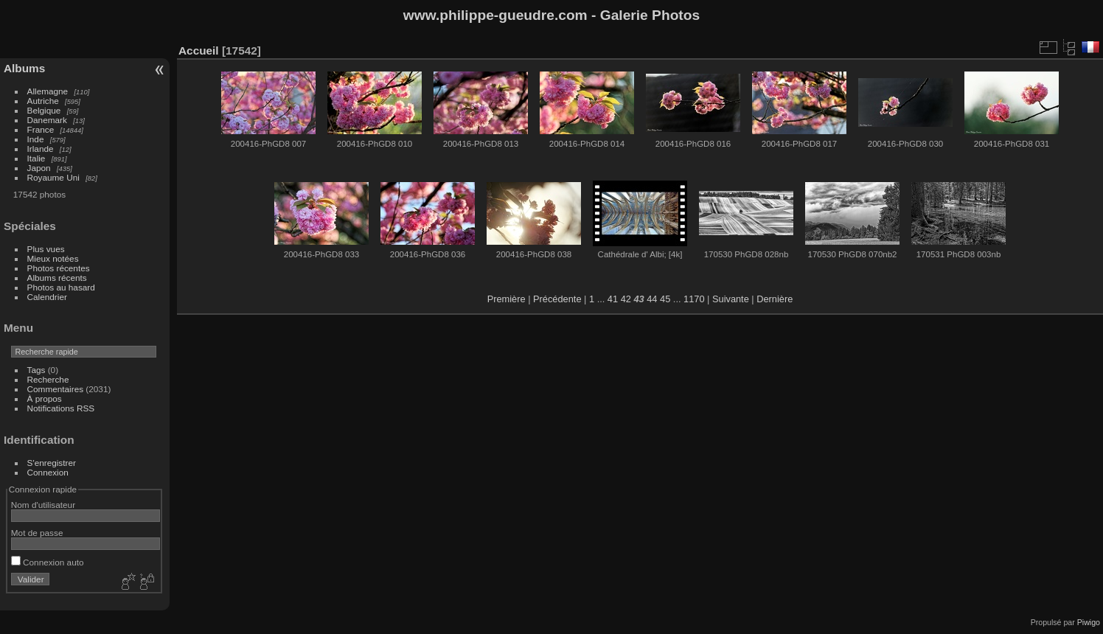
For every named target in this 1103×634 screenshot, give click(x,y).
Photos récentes (58, 268)
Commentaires (55, 389)
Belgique (44, 110)
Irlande (40, 148)
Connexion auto (47, 562)
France (41, 129)
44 (652, 298)
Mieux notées (53, 258)
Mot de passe (37, 532)
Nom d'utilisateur (43, 504)
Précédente (557, 298)
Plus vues (46, 249)
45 (665, 298)
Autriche (43, 100)
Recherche (48, 379)
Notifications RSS (61, 408)
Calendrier (47, 297)
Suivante (730, 298)
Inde (35, 139)
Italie (36, 158)
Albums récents (57, 277)
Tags (36, 370)
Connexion (48, 472)
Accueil (198, 50)
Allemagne (48, 91)
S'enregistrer (51, 462)
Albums (24, 68)
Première (506, 298)
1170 (693, 298)
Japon (39, 168)
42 (626, 298)
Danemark (47, 120)
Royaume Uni (53, 177)
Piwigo (1088, 622)
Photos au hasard (61, 287)
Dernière (774, 298)
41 (613, 298)
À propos (44, 398)
